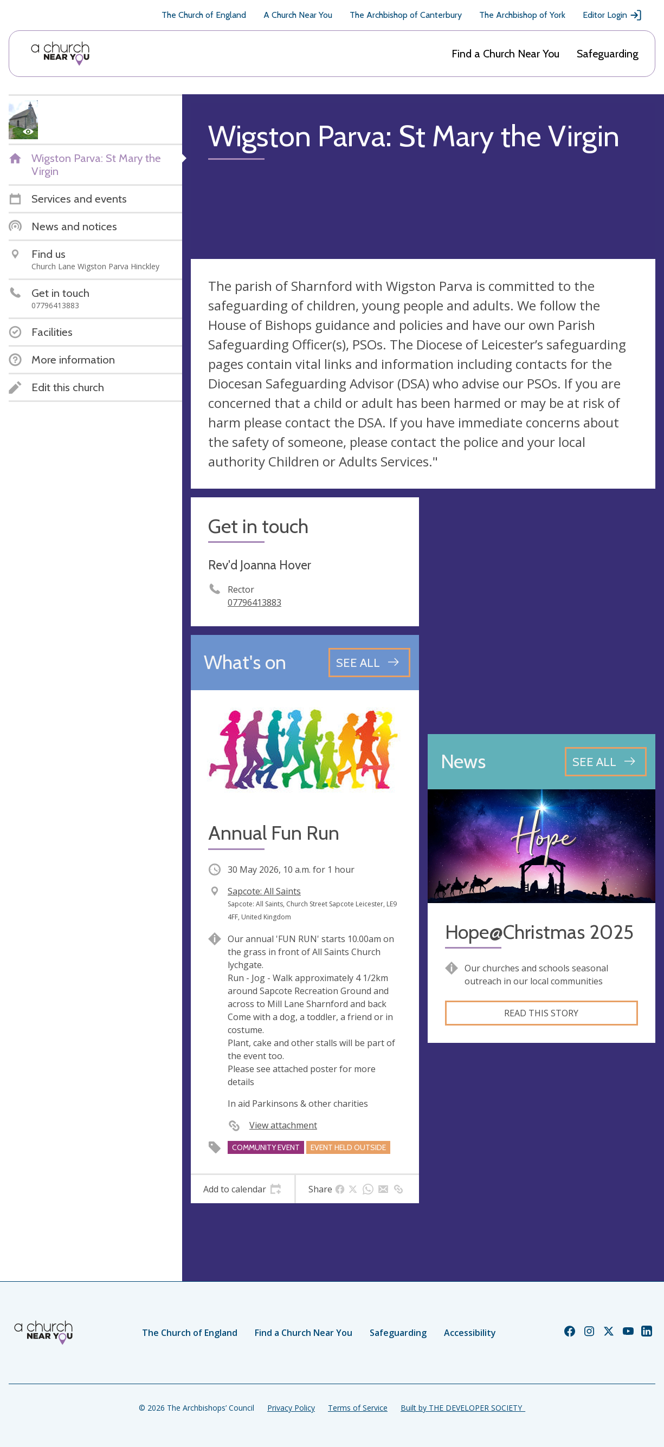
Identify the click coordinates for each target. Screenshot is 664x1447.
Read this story (541, 1013)
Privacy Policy (291, 1408)
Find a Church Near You (505, 53)
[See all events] (369, 662)
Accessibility (470, 1333)
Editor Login (612, 15)
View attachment (283, 1125)
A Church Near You (297, 15)
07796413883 (254, 602)
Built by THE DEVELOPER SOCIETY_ (463, 1408)
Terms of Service (358, 1408)
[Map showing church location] (542, 611)
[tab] (242, 1189)
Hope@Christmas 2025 (539, 932)
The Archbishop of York (522, 15)
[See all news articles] (606, 761)
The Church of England (204, 15)
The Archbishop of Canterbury (406, 15)
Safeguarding (608, 53)
